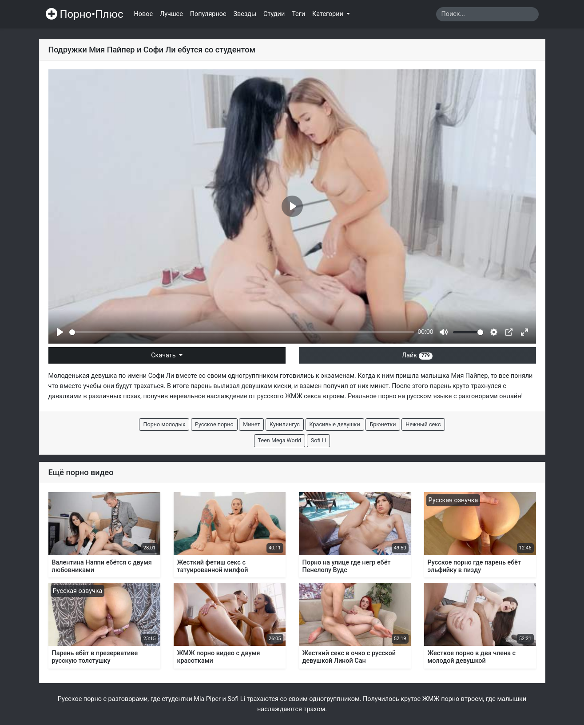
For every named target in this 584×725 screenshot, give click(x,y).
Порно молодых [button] (164, 424)
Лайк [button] (417, 355)
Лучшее (171, 14)
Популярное (208, 14)
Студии (274, 14)
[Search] (487, 14)
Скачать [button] (164, 355)
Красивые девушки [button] (335, 424)
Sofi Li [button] (318, 440)
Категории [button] (328, 14)
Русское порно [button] (214, 424)
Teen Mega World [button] (280, 440)
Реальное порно (372, 396)
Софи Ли (161, 376)
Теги (298, 14)
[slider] (241, 332)
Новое (143, 14)
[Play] (60, 332)
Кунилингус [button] (285, 424)
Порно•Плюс (84, 14)
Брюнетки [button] (382, 424)
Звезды (245, 14)
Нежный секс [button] (423, 424)
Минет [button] (251, 424)
